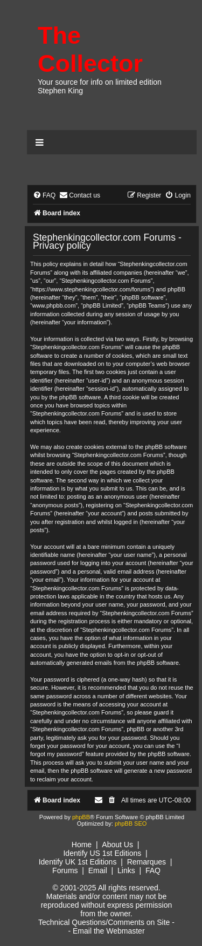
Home (82, 844)
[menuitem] (44, 195)
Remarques (146, 861)
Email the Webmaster (109, 931)
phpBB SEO (131, 823)
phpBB (81, 817)
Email (97, 870)
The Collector (90, 49)
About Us (117, 844)
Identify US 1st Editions (102, 853)
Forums (65, 870)
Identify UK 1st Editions (78, 861)
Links (126, 870)
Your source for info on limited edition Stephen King (100, 86)
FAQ (153, 870)
